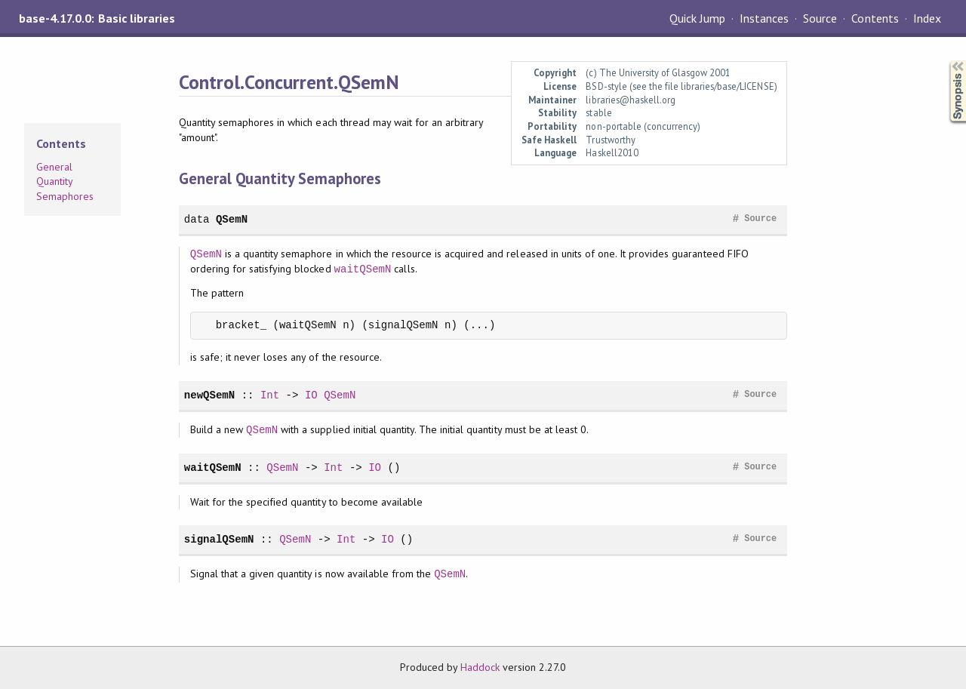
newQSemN (209, 395)
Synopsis (945, 60)
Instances (764, 18)
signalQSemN (219, 539)
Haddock (480, 667)
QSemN (232, 219)
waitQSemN (363, 269)
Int (269, 395)
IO (311, 395)
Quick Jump (697, 18)
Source (820, 18)
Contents (874, 18)
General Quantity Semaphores (65, 181)
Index (927, 18)
